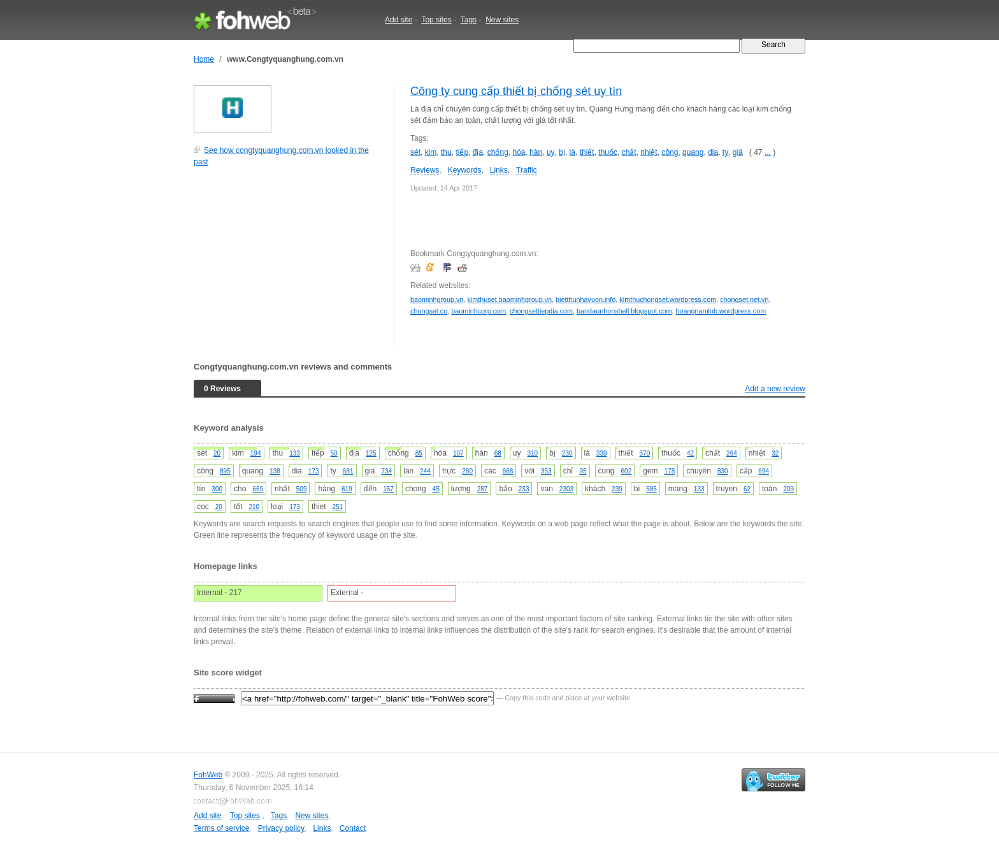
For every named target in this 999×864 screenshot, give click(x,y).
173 (313, 471)
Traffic (526, 170)
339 (601, 453)
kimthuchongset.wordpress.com (667, 299)
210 (253, 506)
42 (690, 453)
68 (497, 453)
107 (458, 453)
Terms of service (221, 828)
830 (722, 471)
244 (425, 471)
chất (629, 152)
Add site (398, 19)
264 (731, 453)
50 (334, 453)
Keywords (465, 170)
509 (301, 489)
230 (567, 453)
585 (651, 489)
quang (692, 152)
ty (725, 152)
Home (204, 59)
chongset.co (428, 311)
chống (497, 152)
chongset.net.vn (744, 299)
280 (467, 471)
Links (499, 170)
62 (747, 489)
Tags (469, 19)
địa (478, 152)
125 (371, 453)
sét (415, 152)
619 (346, 489)
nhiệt (648, 152)
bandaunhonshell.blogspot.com (624, 311)
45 (436, 489)
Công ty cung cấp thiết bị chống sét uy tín (516, 91)
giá (738, 152)
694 (763, 471)
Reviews (424, 170)
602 (626, 471)
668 (508, 471)
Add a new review (775, 388)
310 (532, 453)
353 (546, 471)
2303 (566, 489)
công (669, 152)
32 (775, 453)
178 (670, 471)
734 (387, 471)
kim (431, 152)
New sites (502, 19)
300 (217, 489)
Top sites (436, 19)
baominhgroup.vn (436, 299)
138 (275, 471)
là (572, 152)
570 (645, 453)
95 (582, 471)
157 (388, 489)
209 (788, 489)
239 (617, 489)
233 (524, 489)
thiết (587, 152)
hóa (518, 152)
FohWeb (208, 774)
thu (446, 152)
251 (338, 506)
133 (294, 453)
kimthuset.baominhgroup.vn (509, 299)
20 (216, 453)
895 (225, 471)
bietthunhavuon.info (585, 299)
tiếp (462, 152)
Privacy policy (281, 828)
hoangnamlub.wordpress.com (721, 311)
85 (418, 453)
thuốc (607, 152)
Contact (353, 828)
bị (562, 152)
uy (551, 152)
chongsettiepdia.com (541, 311)
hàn (535, 152)
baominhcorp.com (478, 311)
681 (348, 471)
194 (255, 453)
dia (713, 152)
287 (482, 489)
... (768, 152)
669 (257, 489)
